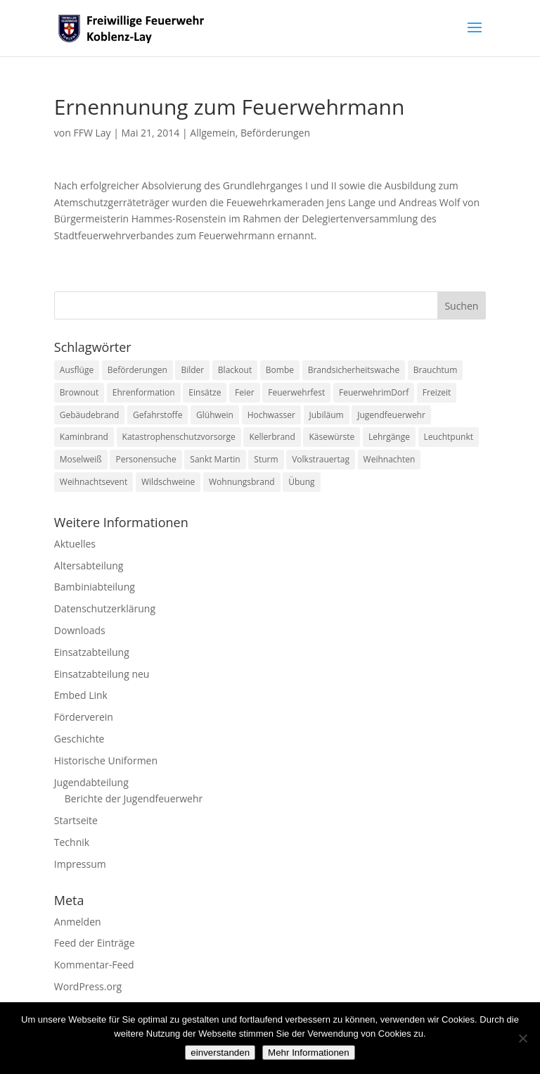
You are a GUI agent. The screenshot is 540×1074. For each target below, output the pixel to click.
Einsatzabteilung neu (102, 674)
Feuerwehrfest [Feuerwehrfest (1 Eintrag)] (296, 392)
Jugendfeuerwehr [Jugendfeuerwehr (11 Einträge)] (391, 415)
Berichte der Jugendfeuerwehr (133, 798)
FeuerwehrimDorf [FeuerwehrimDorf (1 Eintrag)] (374, 392)
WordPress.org (88, 986)
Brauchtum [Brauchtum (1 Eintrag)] (435, 370)
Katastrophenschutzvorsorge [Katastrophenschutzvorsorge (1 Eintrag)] (179, 437)
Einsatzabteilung (91, 652)
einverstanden (220, 1052)
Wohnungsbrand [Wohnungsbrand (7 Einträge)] (242, 482)
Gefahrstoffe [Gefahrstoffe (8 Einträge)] (157, 415)
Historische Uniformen (106, 760)
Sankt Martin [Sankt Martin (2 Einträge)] (215, 459)
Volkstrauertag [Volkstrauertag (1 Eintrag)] (320, 459)
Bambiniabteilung (94, 586)
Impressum (80, 864)
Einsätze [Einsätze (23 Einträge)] (204, 392)
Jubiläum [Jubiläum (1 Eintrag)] (326, 415)
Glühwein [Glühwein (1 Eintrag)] (214, 415)
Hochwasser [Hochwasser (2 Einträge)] (271, 415)
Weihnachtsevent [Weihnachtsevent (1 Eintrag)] (93, 482)
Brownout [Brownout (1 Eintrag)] (79, 392)
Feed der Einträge (94, 942)
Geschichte (79, 738)
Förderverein (83, 717)
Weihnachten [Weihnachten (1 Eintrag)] (390, 459)
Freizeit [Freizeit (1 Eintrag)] (437, 392)
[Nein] (522, 1038)
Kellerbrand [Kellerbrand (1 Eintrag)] (272, 437)
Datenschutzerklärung (104, 608)
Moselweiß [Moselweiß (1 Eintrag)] (81, 459)
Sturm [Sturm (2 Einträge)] (266, 459)
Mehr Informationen (308, 1052)
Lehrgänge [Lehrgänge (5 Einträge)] (389, 437)
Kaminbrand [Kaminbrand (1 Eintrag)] (84, 437)
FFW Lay (91, 132)
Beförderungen (275, 132)
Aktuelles (75, 543)
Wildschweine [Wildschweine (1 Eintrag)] (168, 482)
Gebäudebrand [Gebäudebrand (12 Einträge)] (90, 415)
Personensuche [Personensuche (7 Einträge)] (145, 459)
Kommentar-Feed (94, 964)
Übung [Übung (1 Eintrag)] (301, 482)
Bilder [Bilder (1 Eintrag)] (192, 370)
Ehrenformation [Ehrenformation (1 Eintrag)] (143, 392)
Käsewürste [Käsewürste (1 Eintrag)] (331, 437)
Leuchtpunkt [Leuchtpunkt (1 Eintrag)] (448, 437)
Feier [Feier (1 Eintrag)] (245, 392)
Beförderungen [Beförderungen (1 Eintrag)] (137, 370)
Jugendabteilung (91, 782)
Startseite (76, 820)
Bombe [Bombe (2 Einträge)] (280, 370)
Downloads (79, 630)
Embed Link (81, 695)
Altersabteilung (89, 565)
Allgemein (212, 132)
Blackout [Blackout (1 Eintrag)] (235, 370)
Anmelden (77, 921)
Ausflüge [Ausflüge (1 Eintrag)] (77, 370)
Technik (71, 842)
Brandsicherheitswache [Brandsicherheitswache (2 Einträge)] (353, 370)
